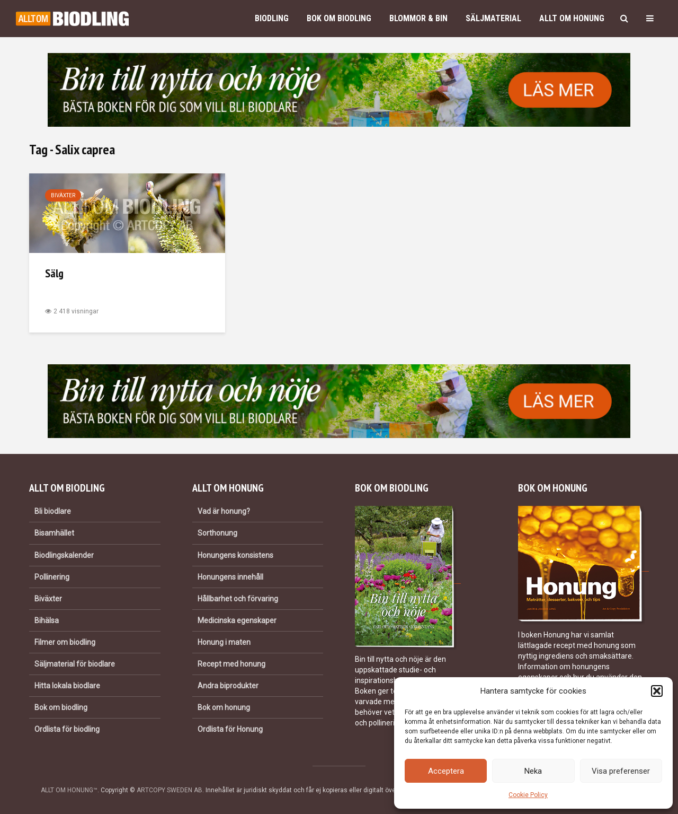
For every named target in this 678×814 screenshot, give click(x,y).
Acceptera (446, 771)
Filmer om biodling (64, 642)
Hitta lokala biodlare (67, 685)
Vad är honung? (224, 511)
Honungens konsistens (235, 555)
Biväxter (63, 195)
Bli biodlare (52, 511)
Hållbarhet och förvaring (238, 598)
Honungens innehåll (230, 577)
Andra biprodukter (228, 685)
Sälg (54, 273)
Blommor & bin (418, 18)
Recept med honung (231, 664)
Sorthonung (217, 533)
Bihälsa (46, 620)
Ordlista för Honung (230, 729)
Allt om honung (571, 18)
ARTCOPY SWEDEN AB (169, 790)
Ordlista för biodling (67, 729)
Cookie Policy (528, 795)
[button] (657, 691)
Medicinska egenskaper (237, 620)
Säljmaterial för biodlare (74, 664)
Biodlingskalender (64, 555)
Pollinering (51, 577)
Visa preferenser (621, 771)
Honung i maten (224, 642)
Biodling (272, 18)
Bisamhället (54, 533)
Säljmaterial (493, 18)
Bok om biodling (339, 18)
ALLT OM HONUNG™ (69, 790)
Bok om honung (224, 707)
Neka (533, 771)
